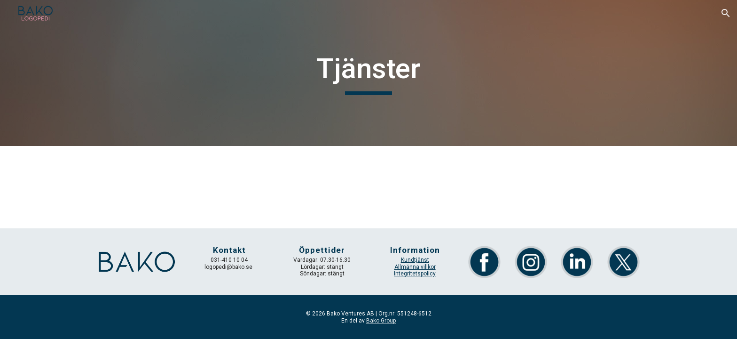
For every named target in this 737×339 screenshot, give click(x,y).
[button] (725, 13)
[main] (368, 73)
